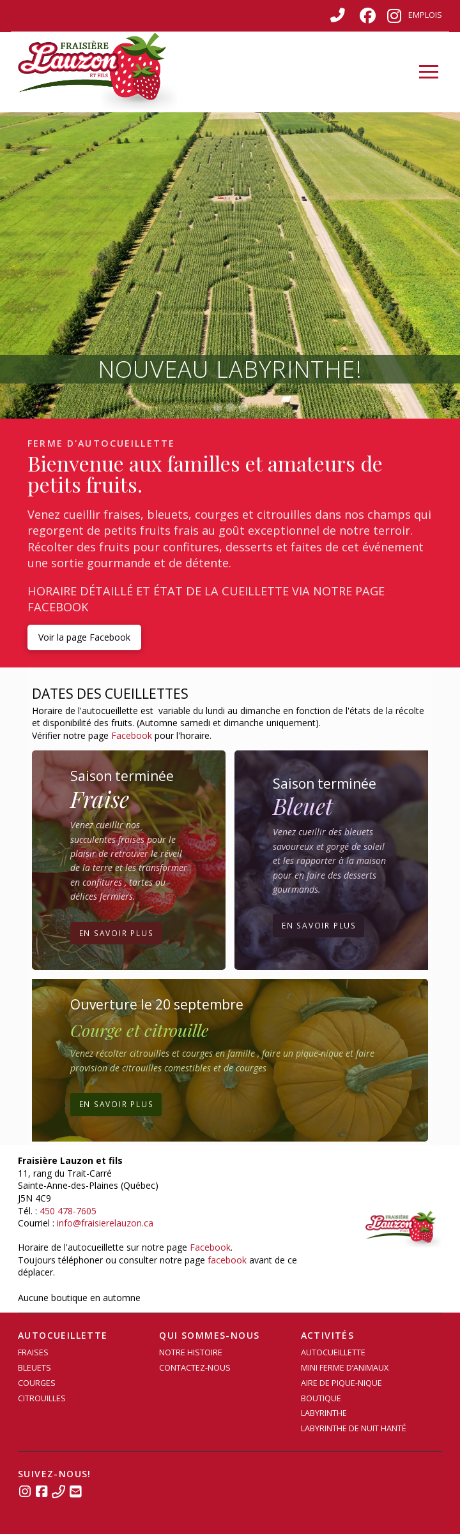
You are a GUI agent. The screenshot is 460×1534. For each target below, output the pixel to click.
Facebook (131, 735)
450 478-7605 (68, 1211)
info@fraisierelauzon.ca (105, 1223)
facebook (227, 1260)
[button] (428, 72)
